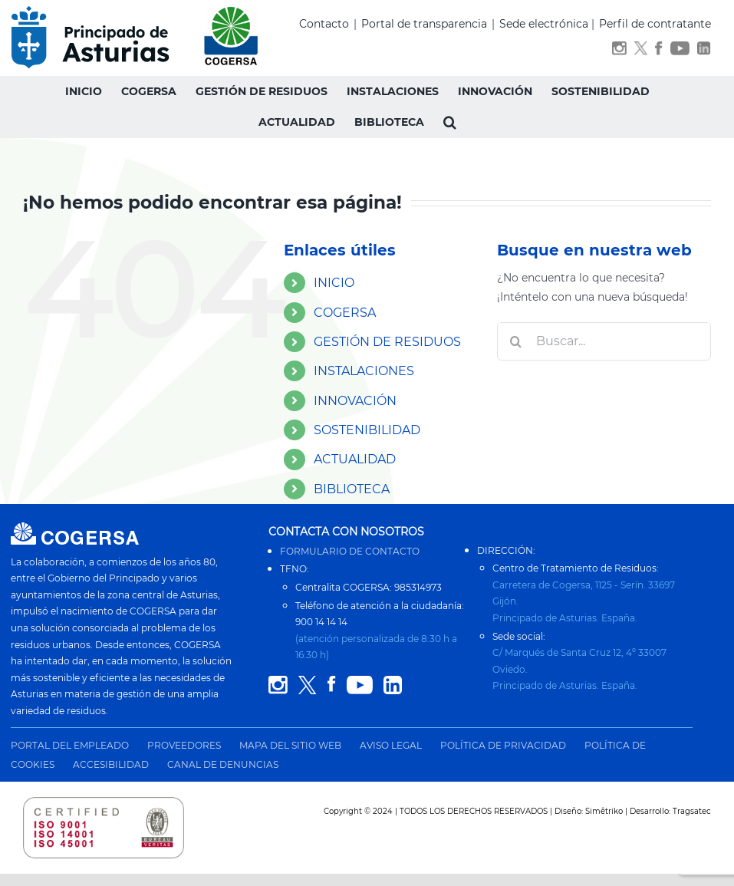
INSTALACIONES (364, 371)
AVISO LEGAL (391, 745)
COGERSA (345, 312)
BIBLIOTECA (352, 489)
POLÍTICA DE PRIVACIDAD (503, 745)
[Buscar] (516, 341)
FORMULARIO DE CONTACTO (350, 551)
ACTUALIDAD (355, 459)
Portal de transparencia (424, 24)
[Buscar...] (604, 341)
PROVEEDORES (184, 745)
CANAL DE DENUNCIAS (222, 764)
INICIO (334, 282)
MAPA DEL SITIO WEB (290, 745)
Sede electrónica (543, 24)
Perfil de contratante (655, 24)
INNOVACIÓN (355, 401)
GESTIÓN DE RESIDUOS (387, 341)
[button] (449, 122)
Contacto (324, 24)
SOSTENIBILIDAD (367, 430)
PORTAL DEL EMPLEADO (70, 745)
